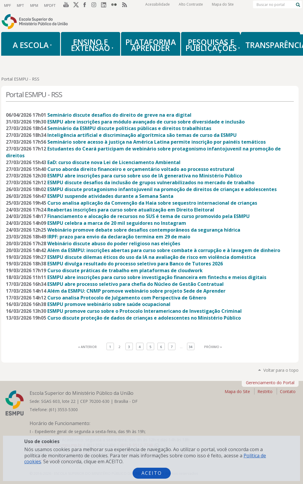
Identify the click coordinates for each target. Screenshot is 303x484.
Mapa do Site (223, 5)
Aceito (151, 473)
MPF (7, 5)
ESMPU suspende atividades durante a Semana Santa (110, 196)
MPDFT (49, 5)
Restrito (265, 391)
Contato (288, 391)
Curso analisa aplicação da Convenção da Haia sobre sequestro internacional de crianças (152, 203)
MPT (20, 5)
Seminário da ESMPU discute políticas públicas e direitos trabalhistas (129, 128)
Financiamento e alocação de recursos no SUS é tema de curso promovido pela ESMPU (148, 216)
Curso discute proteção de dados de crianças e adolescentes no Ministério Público (144, 318)
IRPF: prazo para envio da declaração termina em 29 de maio (118, 236)
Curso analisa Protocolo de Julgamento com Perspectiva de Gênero (126, 297)
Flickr (115, 5)
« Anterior (87, 346)
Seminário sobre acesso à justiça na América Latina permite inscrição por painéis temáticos (156, 142)
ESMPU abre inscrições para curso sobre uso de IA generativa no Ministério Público (144, 175)
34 (190, 346)
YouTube (65, 5)
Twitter (75, 5)
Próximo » (213, 346)
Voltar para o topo (281, 370)
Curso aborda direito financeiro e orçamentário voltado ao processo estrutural (140, 169)
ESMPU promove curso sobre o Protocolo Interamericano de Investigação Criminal (144, 311)
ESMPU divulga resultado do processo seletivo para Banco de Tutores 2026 (135, 263)
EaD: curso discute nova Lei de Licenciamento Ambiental (113, 162)
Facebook (85, 5)
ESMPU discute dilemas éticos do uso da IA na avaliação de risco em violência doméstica (151, 257)
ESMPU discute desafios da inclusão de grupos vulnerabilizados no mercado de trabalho (150, 182)
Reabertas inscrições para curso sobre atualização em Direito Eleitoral (130, 209)
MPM (34, 5)
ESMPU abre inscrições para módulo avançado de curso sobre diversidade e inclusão (146, 121)
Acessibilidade (157, 5)
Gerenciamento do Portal (270, 382)
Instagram (95, 5)
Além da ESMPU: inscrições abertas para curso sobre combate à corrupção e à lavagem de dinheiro (163, 250)
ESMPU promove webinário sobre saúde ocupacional (108, 304)
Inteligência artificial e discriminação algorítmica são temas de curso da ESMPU (142, 135)
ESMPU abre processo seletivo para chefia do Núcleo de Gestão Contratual (135, 284)
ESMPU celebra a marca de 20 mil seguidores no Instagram (116, 223)
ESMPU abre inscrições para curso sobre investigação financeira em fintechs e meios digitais (156, 277)
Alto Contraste (191, 5)
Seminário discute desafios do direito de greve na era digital (119, 115)
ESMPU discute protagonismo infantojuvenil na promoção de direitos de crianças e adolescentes (162, 189)
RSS (125, 5)
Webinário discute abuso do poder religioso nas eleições (113, 243)
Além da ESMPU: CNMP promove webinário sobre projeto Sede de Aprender (136, 291)
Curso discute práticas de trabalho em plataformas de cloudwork (125, 270)
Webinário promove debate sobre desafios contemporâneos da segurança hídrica (143, 230)
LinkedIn (105, 5)
